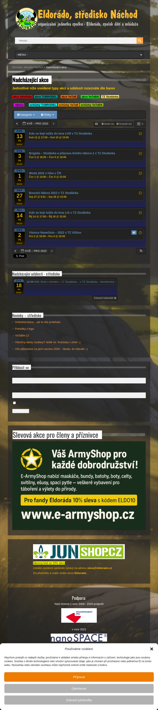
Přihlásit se (21, 411)
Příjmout (79, 677)
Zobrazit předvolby (79, 700)
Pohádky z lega (24, 328)
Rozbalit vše (124, 124)
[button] (152, 649)
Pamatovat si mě (27, 403)
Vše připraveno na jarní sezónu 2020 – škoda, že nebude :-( (51, 348)
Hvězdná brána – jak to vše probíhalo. (38, 322)
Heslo (15, 388)
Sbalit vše (108, 124)
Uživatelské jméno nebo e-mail (30, 373)
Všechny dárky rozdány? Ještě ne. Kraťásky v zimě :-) (48, 342)
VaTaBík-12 (22, 335)
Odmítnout (79, 688)
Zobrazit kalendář (105, 298)
